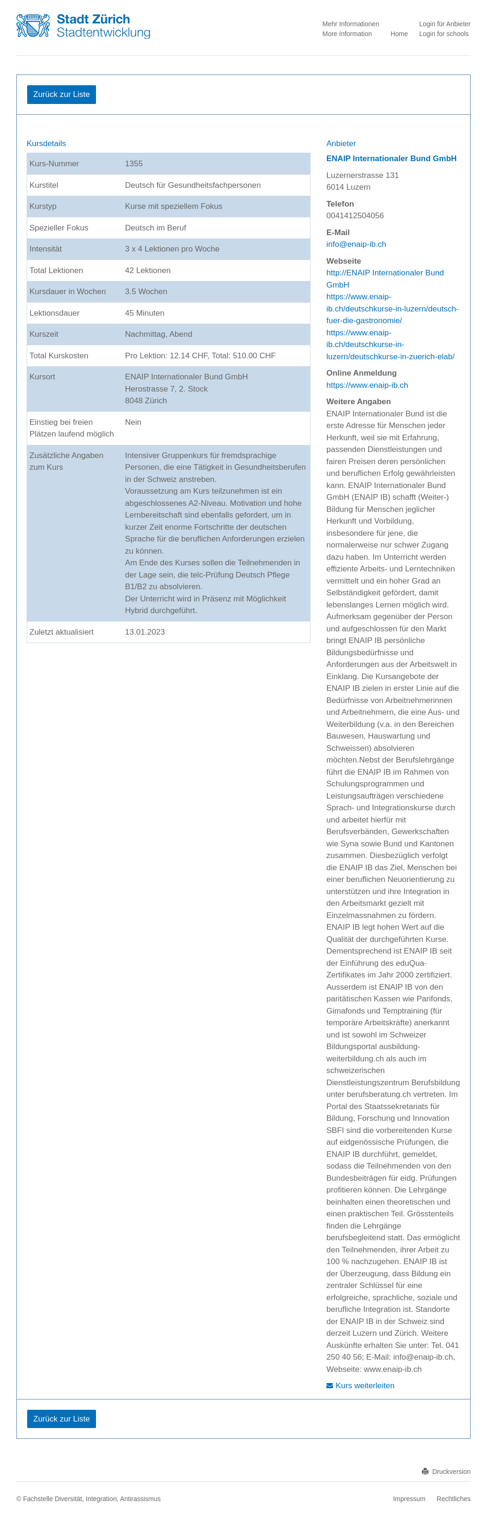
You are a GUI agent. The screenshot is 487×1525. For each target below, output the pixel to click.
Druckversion (446, 1471)
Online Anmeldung (361, 373)
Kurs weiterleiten (365, 1385)
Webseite (343, 261)
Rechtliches (454, 1499)
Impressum (409, 1499)
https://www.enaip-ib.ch (367, 385)
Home (399, 33)
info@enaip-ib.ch (356, 244)
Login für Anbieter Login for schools (445, 28)
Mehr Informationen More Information (350, 28)
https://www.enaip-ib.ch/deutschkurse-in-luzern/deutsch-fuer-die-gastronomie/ (392, 308)
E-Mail (338, 232)
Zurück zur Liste (61, 94)
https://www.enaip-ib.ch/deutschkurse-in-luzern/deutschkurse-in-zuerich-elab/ (390, 344)
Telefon (340, 204)
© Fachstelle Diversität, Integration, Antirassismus (88, 1499)
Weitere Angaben (358, 401)
